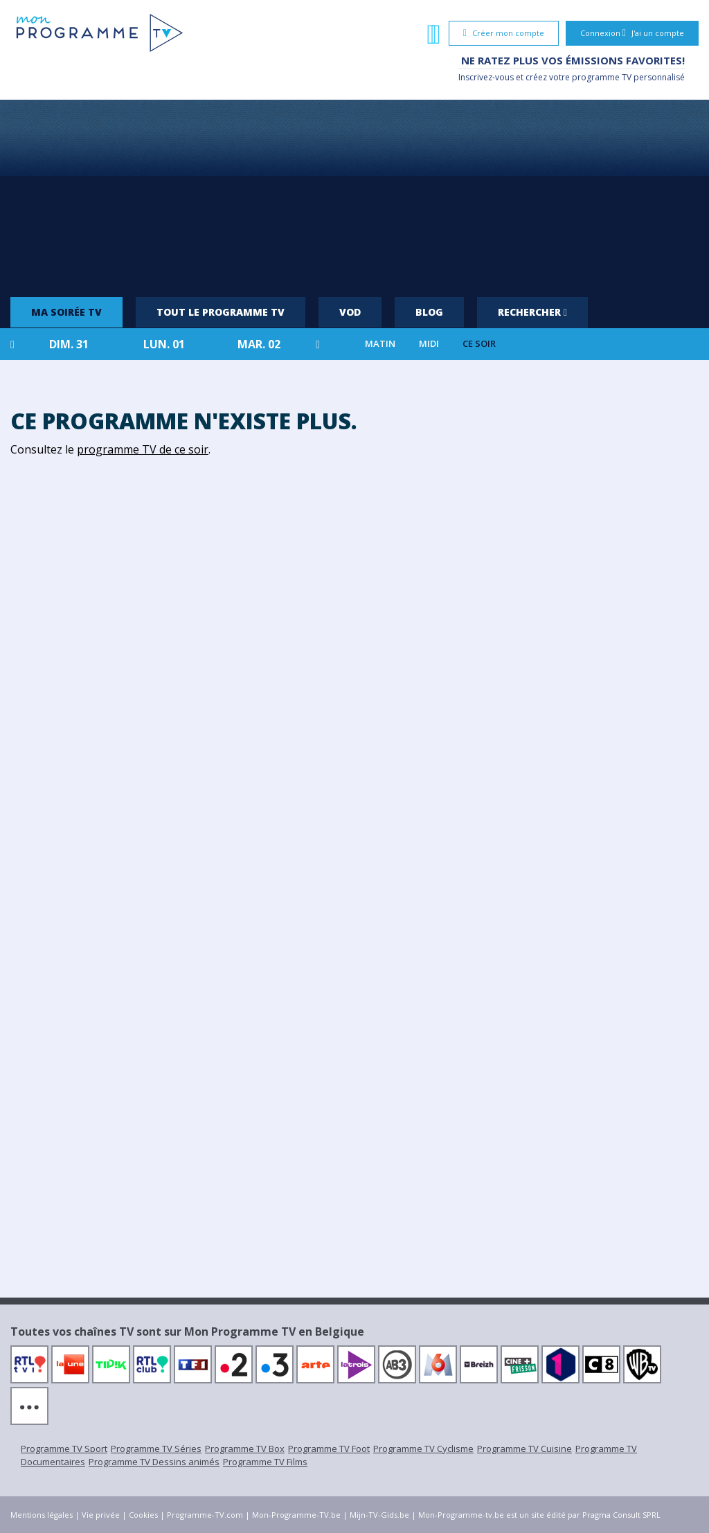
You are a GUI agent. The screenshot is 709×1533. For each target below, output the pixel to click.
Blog (429, 312)
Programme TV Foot (329, 1448)
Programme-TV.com (205, 1514)
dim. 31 (69, 344)
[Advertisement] (354, 193)
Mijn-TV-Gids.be (379, 1514)
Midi (429, 343)
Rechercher (532, 312)
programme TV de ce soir (142, 449)
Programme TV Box (245, 1448)
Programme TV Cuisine (524, 1448)
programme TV (601, 77)
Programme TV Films (265, 1461)
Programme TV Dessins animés (154, 1461)
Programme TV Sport (64, 1448)
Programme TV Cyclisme (423, 1448)
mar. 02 (258, 344)
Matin (380, 343)
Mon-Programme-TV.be (296, 1514)
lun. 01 (164, 344)
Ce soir (479, 343)
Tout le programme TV (220, 312)
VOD (350, 312)
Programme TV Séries (156, 1448)
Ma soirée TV (66, 312)
